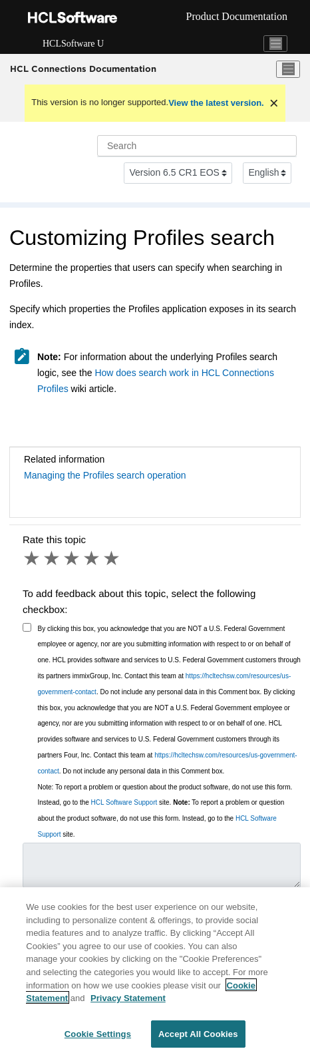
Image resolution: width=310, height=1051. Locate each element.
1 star (33, 558)
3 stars (72, 558)
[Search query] (197, 145)
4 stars (92, 558)
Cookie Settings (98, 1037)
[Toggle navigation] (275, 44)
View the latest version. (216, 103)
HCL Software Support (124, 802)
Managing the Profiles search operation (105, 475)
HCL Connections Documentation (83, 68)
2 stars (53, 558)
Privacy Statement (128, 1001)
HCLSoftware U (73, 44)
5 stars (112, 558)
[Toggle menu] (288, 69)
